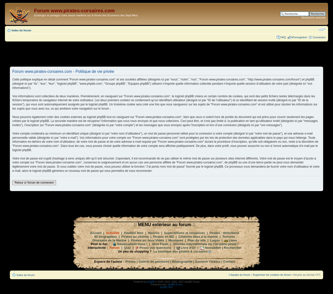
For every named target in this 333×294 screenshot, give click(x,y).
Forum (114, 248)
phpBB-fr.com (175, 284)
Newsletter (213, 248)
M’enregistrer (299, 37)
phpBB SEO (166, 287)
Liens (233, 240)
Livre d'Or (188, 248)
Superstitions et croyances (184, 233)
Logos (215, 240)
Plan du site (197, 240)
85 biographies (105, 236)
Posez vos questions (155, 248)
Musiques (175, 240)
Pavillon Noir (133, 233)
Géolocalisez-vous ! (132, 244)
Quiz (127, 248)
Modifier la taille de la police (322, 29)
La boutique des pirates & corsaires (180, 251)
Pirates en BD (163, 236)
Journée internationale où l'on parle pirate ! (206, 244)
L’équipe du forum (239, 274)
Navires (154, 233)
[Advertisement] (166, 54)
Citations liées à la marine (198, 236)
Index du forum (21, 30)
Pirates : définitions (224, 233)
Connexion (319, 37)
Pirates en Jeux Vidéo (147, 240)
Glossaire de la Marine (109, 240)
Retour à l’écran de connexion (34, 182)
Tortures (228, 236)
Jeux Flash (160, 244)
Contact (229, 261)
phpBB (151, 281)
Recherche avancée (313, 17)
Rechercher (233, 248)
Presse (130, 261)
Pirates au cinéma (135, 236)
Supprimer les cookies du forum (272, 274)
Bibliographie (182, 261)
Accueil (95, 233)
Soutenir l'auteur (208, 261)
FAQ (283, 37)
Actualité (112, 233)
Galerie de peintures (153, 261)
